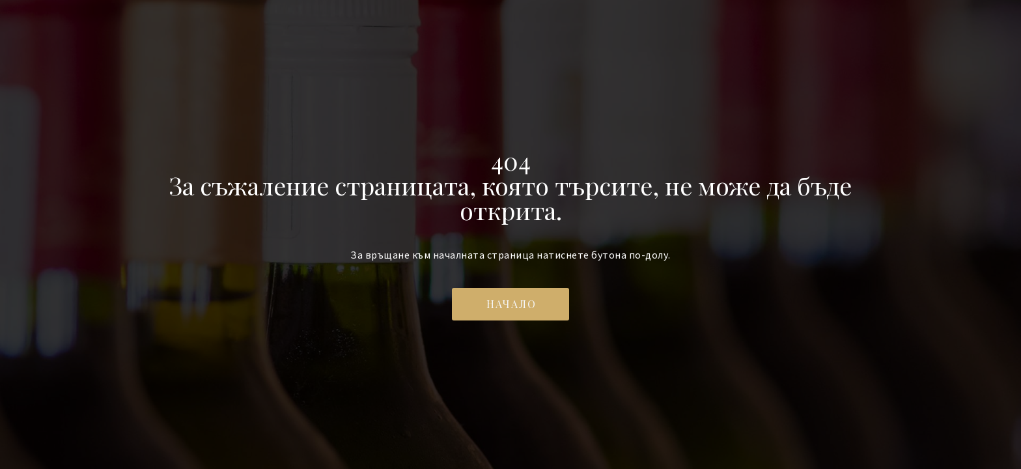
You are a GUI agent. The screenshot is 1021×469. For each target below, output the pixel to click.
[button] (510, 304)
